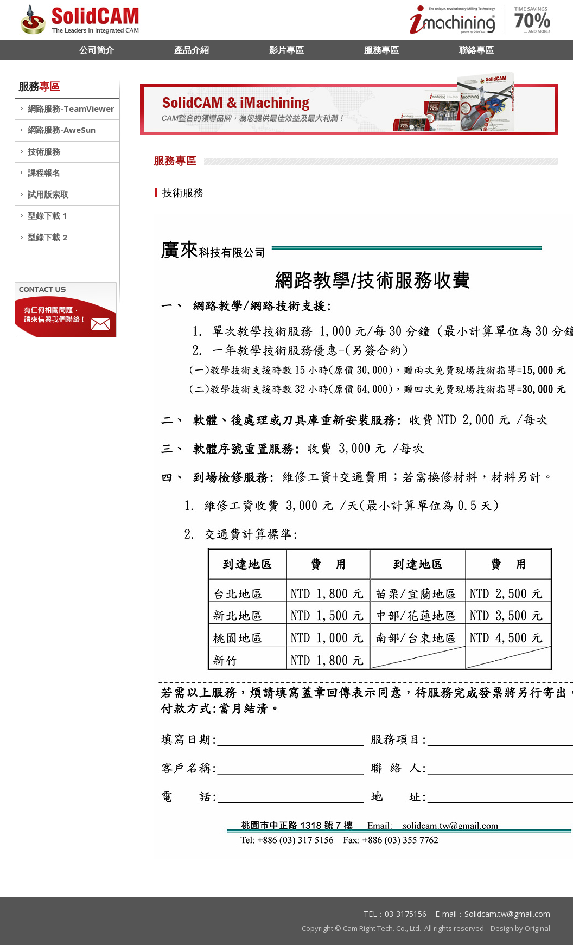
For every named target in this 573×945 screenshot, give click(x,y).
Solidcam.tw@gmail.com (507, 914)
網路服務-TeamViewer (71, 108)
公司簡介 (96, 50)
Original (537, 928)
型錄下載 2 (47, 237)
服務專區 (381, 50)
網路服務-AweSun (62, 129)
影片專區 (286, 50)
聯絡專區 (476, 50)
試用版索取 (48, 194)
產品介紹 (191, 50)
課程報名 (44, 172)
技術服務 (44, 151)
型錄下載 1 (47, 215)
